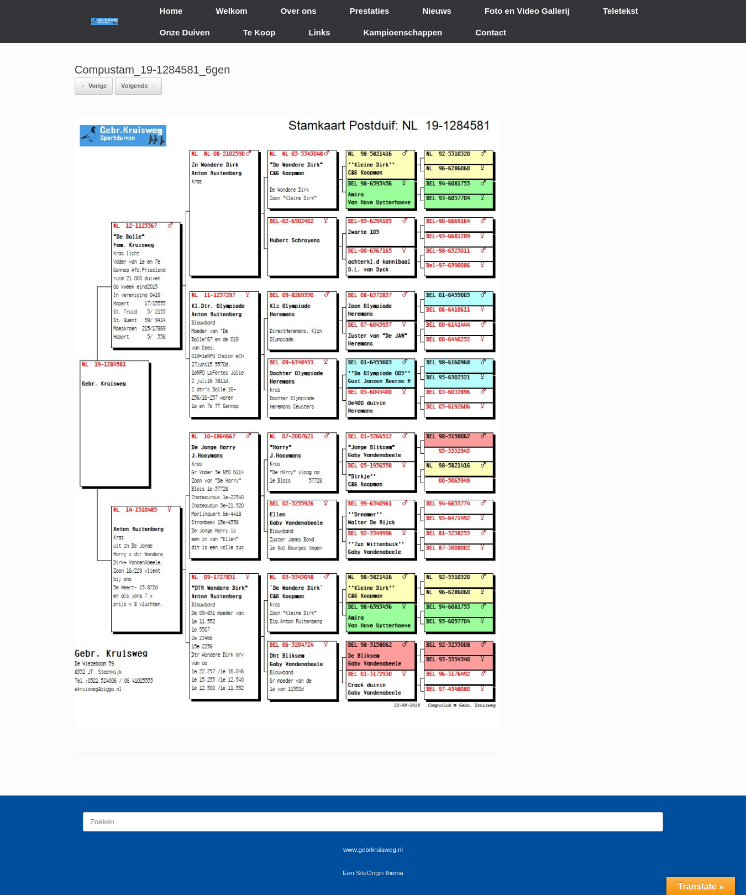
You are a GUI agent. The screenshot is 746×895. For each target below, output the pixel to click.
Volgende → (138, 85)
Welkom (231, 10)
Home (171, 10)
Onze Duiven (185, 32)
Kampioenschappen (403, 32)
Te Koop (259, 32)
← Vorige (94, 85)
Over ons (299, 10)
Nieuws (436, 10)
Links (319, 32)
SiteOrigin (370, 873)
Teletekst (620, 10)
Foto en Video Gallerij (527, 10)
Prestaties (370, 10)
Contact (490, 32)
